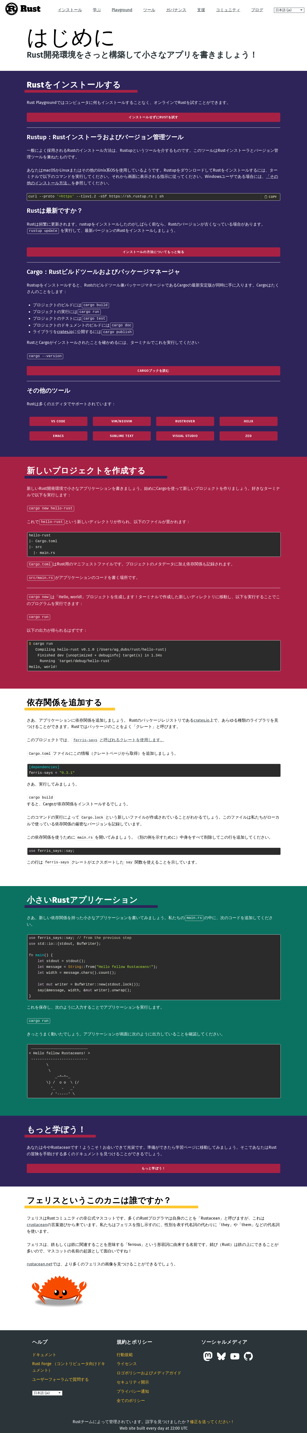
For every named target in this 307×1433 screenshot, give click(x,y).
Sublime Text (122, 434)
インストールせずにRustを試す (153, 117)
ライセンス (127, 1358)
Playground (122, 9)
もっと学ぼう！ (153, 1163)
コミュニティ (228, 9)
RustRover (185, 419)
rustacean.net (39, 1258)
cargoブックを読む (153, 369)
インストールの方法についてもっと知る (153, 252)
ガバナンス (176, 9)
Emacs (58, 434)
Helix (249, 419)
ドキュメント (44, 1349)
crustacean (37, 1219)
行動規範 (125, 1349)
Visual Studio (185, 434)
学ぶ (97, 9)
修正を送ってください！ (212, 1416)
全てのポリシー (131, 1395)
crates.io (65, 330)
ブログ (257, 9)
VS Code (58, 419)
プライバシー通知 (133, 1386)
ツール (149, 9)
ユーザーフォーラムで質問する (60, 1374)
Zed (248, 434)
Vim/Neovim (121, 419)
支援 (201, 9)
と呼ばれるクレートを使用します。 (118, 736)
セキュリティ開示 (133, 1376)
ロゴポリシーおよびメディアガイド (149, 1367)
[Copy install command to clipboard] (270, 197)
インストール (70, 9)
